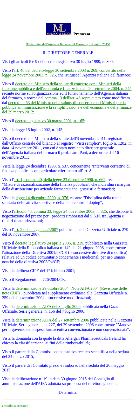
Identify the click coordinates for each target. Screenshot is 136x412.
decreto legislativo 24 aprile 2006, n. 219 (49, 243)
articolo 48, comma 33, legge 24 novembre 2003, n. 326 (60, 211)
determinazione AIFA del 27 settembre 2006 (52, 320)
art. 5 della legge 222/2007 (36, 229)
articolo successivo (15, 406)
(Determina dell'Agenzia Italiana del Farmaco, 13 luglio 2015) (68, 44)
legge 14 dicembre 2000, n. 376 (42, 198)
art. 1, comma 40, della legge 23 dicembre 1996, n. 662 (59, 179)
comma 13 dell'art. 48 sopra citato (72, 98)
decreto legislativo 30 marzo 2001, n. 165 (49, 121)
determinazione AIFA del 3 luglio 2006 (48, 306)
